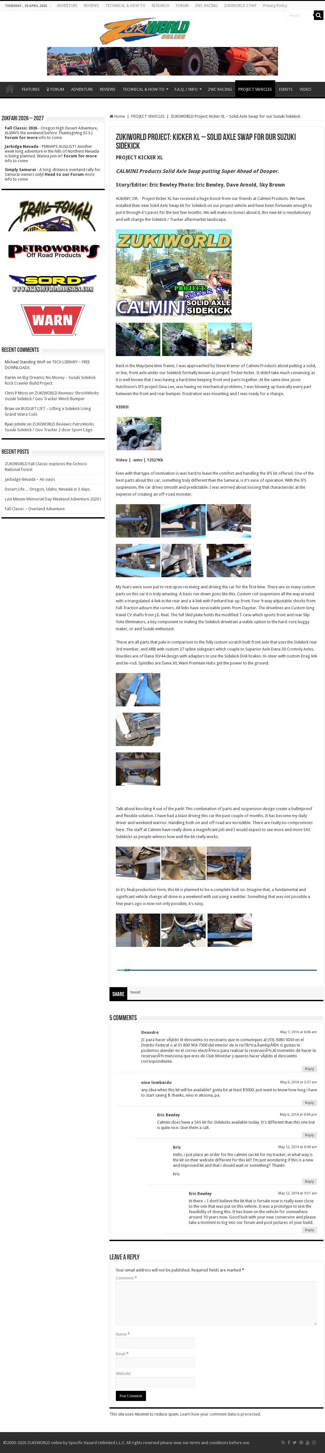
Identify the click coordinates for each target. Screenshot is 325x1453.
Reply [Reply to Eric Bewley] (309, 1135)
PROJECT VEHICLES (255, 89)
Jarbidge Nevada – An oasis (30, 479)
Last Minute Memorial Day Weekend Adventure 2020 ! (53, 499)
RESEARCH (160, 5)
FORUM (182, 5)
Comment (126, 1278)
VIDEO (305, 89)
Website (123, 1373)
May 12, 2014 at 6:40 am (297, 1147)
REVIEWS (91, 5)
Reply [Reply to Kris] (309, 1181)
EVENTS (286, 89)
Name (123, 1334)
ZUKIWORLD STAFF (240, 5)
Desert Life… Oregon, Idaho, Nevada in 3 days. (47, 489)
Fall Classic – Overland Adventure (35, 508)
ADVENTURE (67, 5)
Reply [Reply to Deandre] (309, 1069)
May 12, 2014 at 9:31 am (297, 1193)
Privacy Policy (275, 5)
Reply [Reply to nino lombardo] (309, 1103)
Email (122, 1353)
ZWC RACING (206, 5)
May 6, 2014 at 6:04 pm (298, 1115)
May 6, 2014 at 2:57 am (298, 1082)
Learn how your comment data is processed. (220, 1414)
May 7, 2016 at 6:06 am (298, 1032)
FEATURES (31, 89)
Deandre (150, 1032)
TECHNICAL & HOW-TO (125, 5)
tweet (135, 992)
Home (10, 88)
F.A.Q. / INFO (186, 89)
